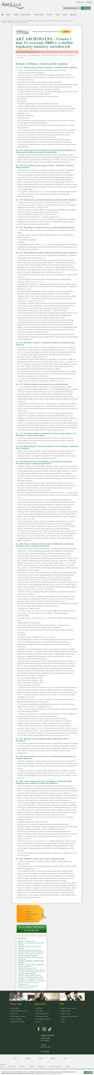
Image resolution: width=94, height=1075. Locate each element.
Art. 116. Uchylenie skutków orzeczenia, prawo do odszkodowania (42, 384)
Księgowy (63, 1021)
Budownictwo (11, 1066)
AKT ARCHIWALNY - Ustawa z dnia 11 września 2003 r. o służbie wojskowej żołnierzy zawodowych (48, 20)
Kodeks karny (39, 1008)
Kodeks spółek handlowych (42, 1016)
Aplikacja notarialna (65, 1013)
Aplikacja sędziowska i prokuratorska (69, 1016)
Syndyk (62, 1019)
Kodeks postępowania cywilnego (18, 1016)
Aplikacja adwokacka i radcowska (68, 1008)
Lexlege (2, 1066)
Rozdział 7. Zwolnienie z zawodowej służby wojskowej (15, 22)
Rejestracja (80, 2)
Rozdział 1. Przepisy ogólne (26, 941)
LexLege (29, 919)
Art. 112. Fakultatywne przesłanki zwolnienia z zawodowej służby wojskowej (46, 200)
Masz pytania (45, 1051)
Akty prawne (19, 20)
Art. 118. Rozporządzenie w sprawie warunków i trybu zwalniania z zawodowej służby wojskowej (47, 447)
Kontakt (40, 1058)
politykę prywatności (57, 1073)
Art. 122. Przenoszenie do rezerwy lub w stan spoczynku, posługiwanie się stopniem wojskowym (45, 757)
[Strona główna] (2, 15)
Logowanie (89, 2)
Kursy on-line (26, 15)
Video (58, 15)
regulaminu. (33, 1073)
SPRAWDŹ (66, 31)
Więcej (73, 15)
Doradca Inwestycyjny (55, 1066)
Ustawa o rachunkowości (16, 1019)
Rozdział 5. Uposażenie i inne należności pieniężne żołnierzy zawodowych (30, 954)
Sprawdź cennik (28, 908)
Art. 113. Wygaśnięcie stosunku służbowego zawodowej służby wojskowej (45, 227)
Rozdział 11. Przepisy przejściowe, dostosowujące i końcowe (28, 987)
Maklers (67, 1066)
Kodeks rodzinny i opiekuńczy (42, 1013)
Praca (65, 1058)
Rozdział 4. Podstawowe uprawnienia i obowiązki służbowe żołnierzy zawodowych (30, 951)
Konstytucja (38, 1021)
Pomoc (15, 1058)
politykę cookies (47, 1073)
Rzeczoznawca (42, 1066)
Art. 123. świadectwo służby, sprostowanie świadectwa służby (40, 859)
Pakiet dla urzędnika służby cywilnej (19, 1010)
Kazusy (49, 15)
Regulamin (53, 1058)
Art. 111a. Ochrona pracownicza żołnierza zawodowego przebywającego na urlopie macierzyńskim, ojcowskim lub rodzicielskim (45, 151)
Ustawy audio (39, 15)
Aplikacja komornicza (66, 1010)
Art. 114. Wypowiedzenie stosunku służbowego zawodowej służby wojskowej (46, 253)
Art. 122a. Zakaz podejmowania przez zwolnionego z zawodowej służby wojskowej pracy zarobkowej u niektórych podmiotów (44, 782)
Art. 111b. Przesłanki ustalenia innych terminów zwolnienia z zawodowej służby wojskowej (45, 166)
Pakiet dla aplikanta (15, 1008)
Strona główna (10, 20)
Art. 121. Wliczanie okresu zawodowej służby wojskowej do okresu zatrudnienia (42, 740)
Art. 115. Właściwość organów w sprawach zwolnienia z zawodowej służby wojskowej (45, 344)
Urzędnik (31, 1066)
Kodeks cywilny (14, 1013)
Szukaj (86, 8)
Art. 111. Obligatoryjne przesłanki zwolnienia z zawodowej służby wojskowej (46, 67)
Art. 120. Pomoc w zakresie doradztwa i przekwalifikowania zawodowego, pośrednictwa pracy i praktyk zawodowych (45, 545)
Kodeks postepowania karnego (17, 1021)
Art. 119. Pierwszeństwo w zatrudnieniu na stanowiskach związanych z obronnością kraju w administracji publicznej (44, 462)
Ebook (65, 15)
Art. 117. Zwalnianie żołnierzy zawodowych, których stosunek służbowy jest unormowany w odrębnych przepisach (46, 434)
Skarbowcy (22, 1066)
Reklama (28, 1058)
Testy (8, 15)
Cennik (16, 15)
